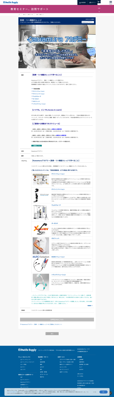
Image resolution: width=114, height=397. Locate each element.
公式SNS (81, 367)
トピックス (22, 367)
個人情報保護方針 (81, 382)
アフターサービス (44, 371)
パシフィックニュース (25, 359)
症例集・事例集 (43, 369)
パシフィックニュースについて (27, 361)
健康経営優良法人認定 (82, 387)
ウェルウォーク (57, 204)
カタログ (42, 365)
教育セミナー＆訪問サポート (65, 363)
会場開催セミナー (24, 380)
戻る (57, 334)
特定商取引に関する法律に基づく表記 (85, 380)
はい (104, 391)
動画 (41, 363)
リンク (80, 365)
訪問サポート (23, 384)
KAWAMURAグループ (82, 348)
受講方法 (22, 386)
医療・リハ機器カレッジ (46, 14)
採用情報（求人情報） (84, 363)
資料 (41, 367)
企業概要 (81, 359)
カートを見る (80, 373)
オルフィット (56, 237)
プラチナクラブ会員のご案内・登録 (67, 359)
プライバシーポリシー (12, 391)
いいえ (94, 391)
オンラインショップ (63, 367)
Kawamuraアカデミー (25, 378)
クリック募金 (23, 363)
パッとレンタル (62, 365)
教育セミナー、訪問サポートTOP (30, 14)
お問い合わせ (80, 371)
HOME (19, 14)
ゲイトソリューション (60, 174)
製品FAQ (42, 373)
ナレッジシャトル (24, 382)
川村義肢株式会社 (81, 351)
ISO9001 (79, 385)
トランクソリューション (61, 274)
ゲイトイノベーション (60, 189)
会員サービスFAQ (63, 369)
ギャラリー (22, 365)
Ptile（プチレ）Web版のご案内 (66, 361)
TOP (21, 374)
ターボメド (56, 223)
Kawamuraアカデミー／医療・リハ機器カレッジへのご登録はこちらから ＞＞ (42, 324)
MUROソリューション (60, 256)
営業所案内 (81, 361)
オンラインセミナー (24, 376)
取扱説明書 (42, 361)
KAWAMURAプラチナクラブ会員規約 (85, 378)
